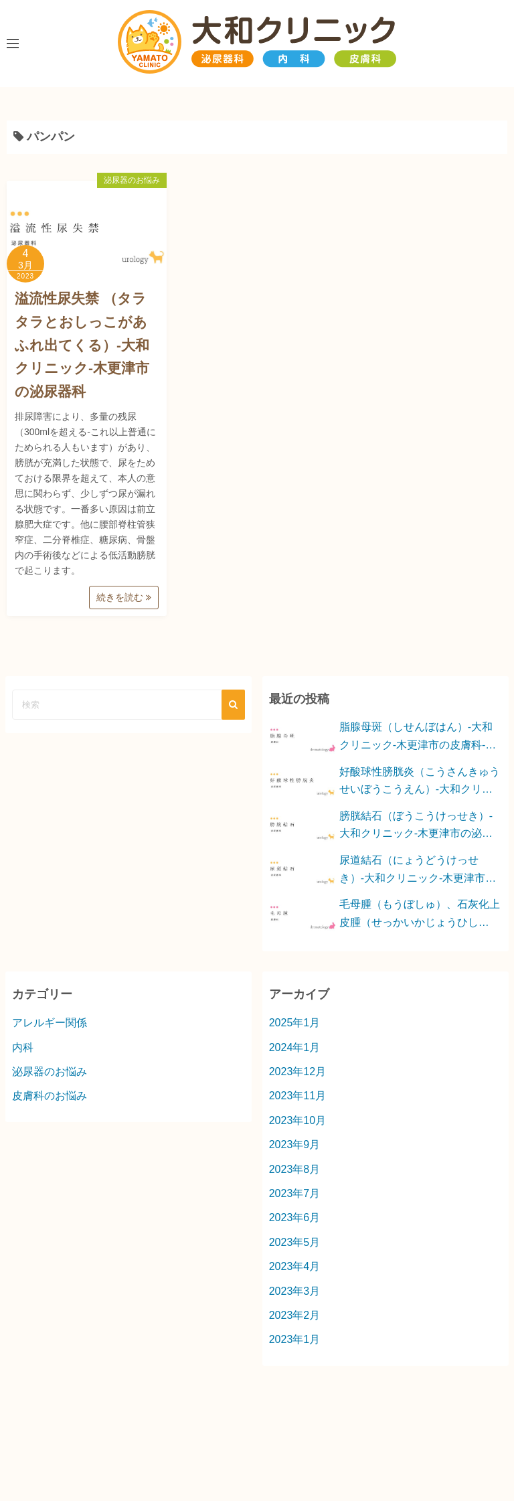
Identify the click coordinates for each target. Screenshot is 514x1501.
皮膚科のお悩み (49, 1095)
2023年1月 (295, 1339)
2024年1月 (295, 1047)
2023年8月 (295, 1169)
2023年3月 (295, 1291)
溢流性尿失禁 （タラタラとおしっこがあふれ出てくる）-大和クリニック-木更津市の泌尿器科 (82, 345)
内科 (22, 1047)
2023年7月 (295, 1193)
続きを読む (123, 597)
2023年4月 (295, 1266)
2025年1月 (295, 1022)
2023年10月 (297, 1120)
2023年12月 (297, 1071)
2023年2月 (295, 1315)
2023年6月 (295, 1217)
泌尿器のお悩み (132, 180)
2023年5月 (295, 1242)
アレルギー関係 (49, 1022)
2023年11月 (297, 1095)
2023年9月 (295, 1144)
